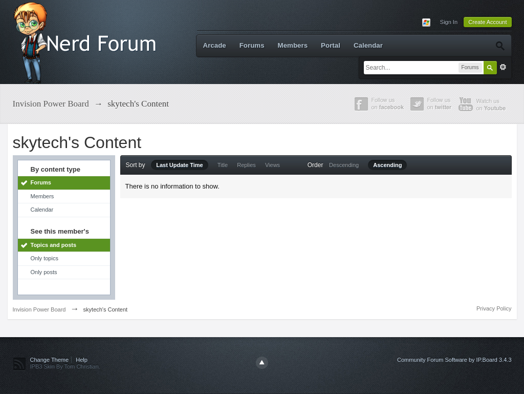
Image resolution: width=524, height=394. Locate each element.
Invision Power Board (39, 309)
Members (293, 45)
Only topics (44, 258)
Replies (246, 165)
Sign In (448, 22)
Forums (252, 45)
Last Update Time (179, 165)
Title (222, 165)
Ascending (387, 165)
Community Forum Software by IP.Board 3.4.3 (454, 360)
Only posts (44, 272)
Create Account (487, 22)
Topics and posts (54, 245)
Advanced (503, 67)
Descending (344, 165)
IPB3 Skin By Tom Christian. (65, 366)
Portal (330, 45)
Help (82, 360)
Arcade (214, 45)
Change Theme (49, 360)
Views (272, 165)
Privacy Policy (493, 308)
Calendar (368, 45)
